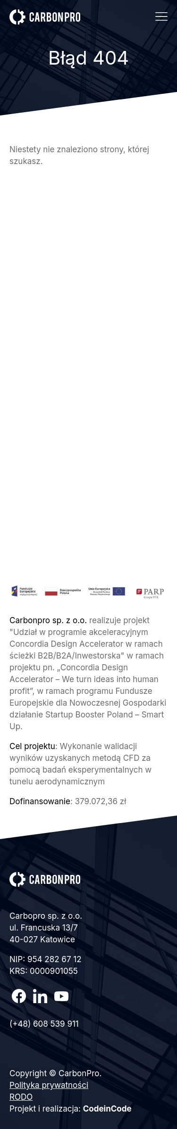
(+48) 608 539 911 (44, 1024)
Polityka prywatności (48, 1085)
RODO (21, 1097)
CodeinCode (107, 1108)
